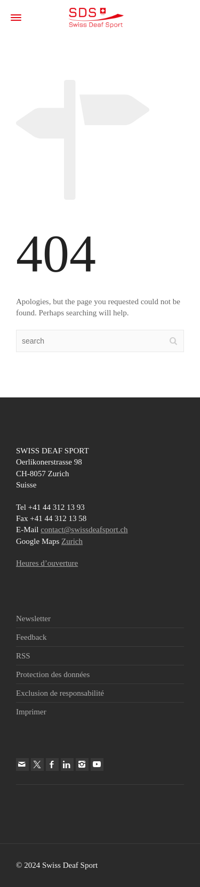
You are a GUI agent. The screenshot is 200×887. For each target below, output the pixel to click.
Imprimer (31, 711)
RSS (23, 656)
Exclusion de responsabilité (60, 693)
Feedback (31, 637)
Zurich (72, 541)
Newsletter (33, 618)
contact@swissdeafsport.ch (84, 529)
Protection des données (53, 674)
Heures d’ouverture (47, 563)
